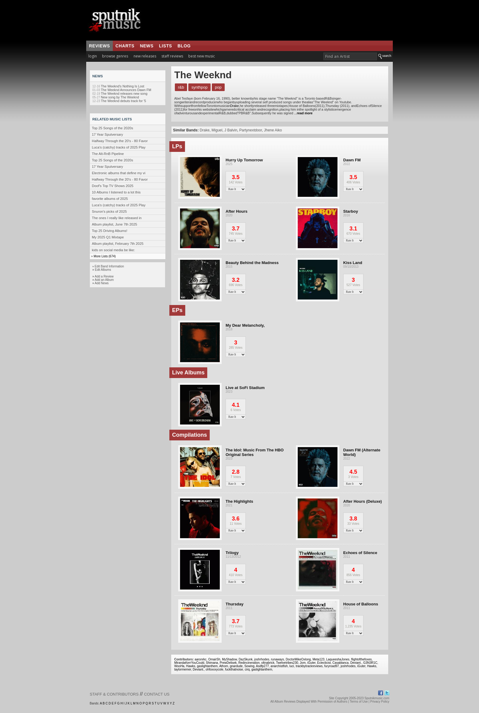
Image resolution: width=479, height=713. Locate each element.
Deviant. (356, 662)
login (92, 56)
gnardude (236, 666)
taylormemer (182, 669)
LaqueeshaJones (337, 659)
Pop (218, 87)
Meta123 (318, 659)
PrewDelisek (228, 662)
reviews (99, 45)
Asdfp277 (262, 666)
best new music (201, 56)
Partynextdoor (250, 130)
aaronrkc (201, 659)
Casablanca (341, 662)
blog (184, 45)
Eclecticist (324, 662)
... (303, 113)
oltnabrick (268, 662)
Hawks (190, 666)
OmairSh (214, 659)
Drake (234, 106)
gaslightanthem (207, 666)
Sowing (249, 666)
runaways (277, 659)
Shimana (212, 662)
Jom (303, 662)
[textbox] (350, 56)
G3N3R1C (370, 662)
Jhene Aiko (273, 130)
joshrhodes (261, 659)
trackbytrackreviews (309, 666)
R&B (181, 87)
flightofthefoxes (361, 659)
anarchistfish (279, 666)
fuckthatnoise (234, 669)
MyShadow (229, 659)
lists (165, 45)
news (146, 45)
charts (125, 45)
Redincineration (249, 662)
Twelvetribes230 (287, 662)
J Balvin (230, 130)
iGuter (311, 662)
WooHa (179, 666)
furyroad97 (331, 666)
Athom (223, 666)
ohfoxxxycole (214, 669)
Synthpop (199, 87)
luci (291, 666)
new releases (145, 56)
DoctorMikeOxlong (298, 659)
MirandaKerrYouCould (189, 662)
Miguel (217, 130)
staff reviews (172, 56)
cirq (247, 669)
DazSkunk (246, 659)
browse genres (115, 56)
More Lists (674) (105, 256)
